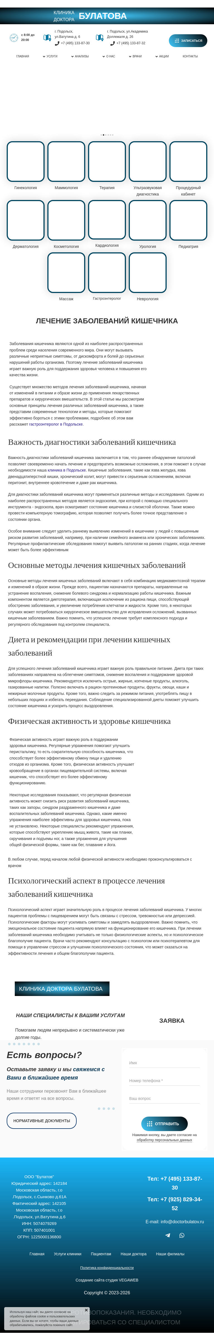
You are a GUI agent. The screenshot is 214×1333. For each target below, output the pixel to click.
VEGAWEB (128, 1280)
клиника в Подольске (67, 470)
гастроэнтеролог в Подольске (56, 424)
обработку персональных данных (164, 1140)
